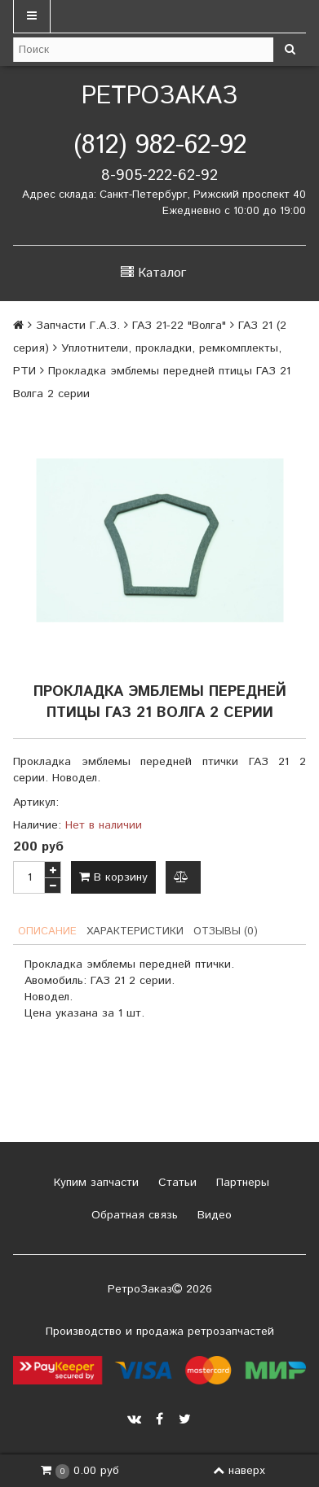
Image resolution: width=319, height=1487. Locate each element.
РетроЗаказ (159, 96)
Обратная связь (132, 1215)
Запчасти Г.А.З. (78, 325)
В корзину (113, 877)
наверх (239, 1471)
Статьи (175, 1182)
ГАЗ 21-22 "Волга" (179, 325)
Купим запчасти (94, 1182)
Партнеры (240, 1182)
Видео (212, 1215)
